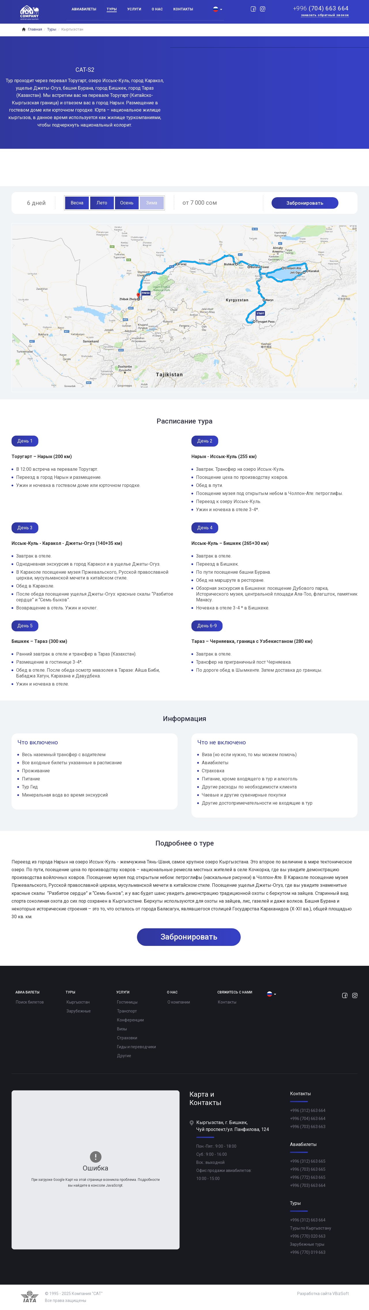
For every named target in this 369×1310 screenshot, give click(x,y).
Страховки (127, 1038)
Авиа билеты (27, 992)
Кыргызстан (78, 1002)
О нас (157, 9)
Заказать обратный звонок (325, 15)
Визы (122, 1029)
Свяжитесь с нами (234, 992)
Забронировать (305, 203)
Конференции (130, 1020)
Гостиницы (127, 1002)
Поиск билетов (30, 1002)
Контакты (183, 9)
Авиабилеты (83, 9)
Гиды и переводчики (136, 1046)
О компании (178, 1002)
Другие (124, 1055)
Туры (112, 9)
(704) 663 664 (321, 8)
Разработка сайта (314, 1293)
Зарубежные (79, 1011)
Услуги (134, 9)
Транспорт (127, 1011)
